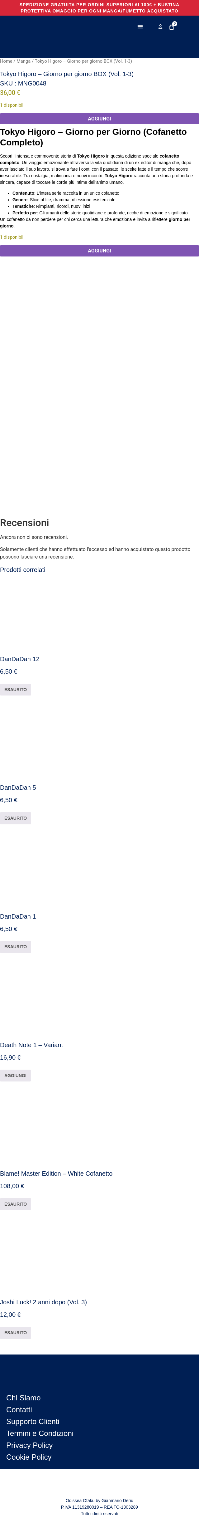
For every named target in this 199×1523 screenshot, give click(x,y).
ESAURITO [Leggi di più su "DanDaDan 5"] (15, 818)
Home (6, 61)
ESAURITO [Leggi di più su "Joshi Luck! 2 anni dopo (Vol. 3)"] (15, 1332)
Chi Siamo (23, 1398)
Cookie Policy (28, 1457)
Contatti (19, 1409)
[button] (140, 26)
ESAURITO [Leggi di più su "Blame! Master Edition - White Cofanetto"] (15, 1204)
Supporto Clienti (32, 1421)
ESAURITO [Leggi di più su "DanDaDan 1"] (15, 946)
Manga (24, 61)
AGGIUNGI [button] (15, 1075)
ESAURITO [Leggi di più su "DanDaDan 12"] (15, 689)
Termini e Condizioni (39, 1433)
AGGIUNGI (99, 119)
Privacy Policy (29, 1445)
